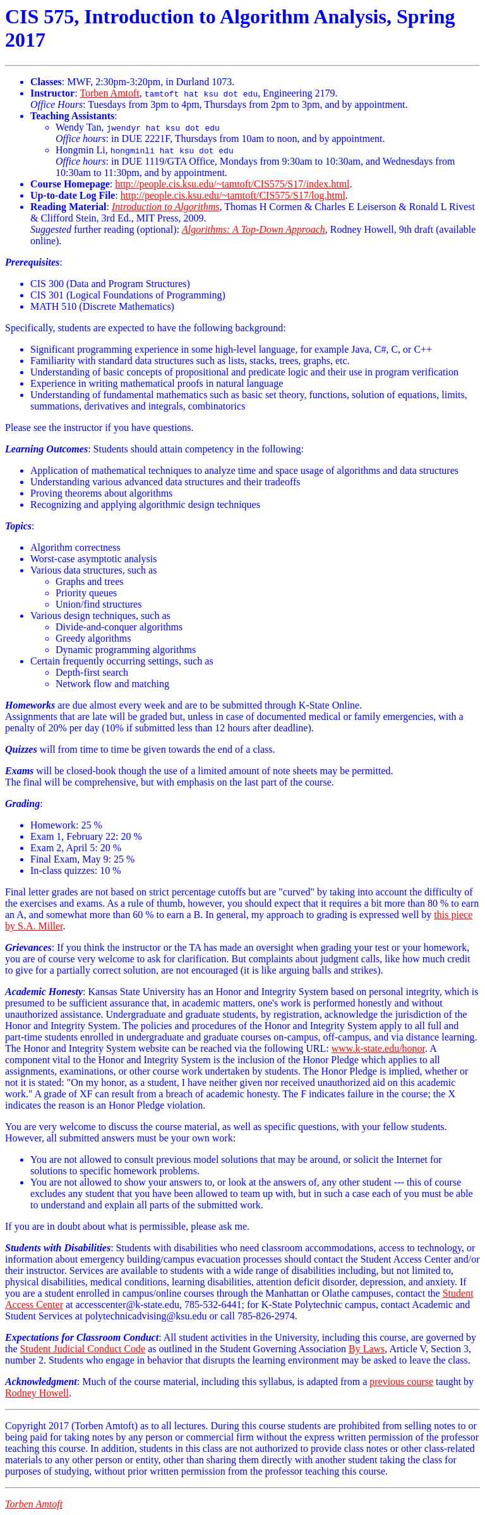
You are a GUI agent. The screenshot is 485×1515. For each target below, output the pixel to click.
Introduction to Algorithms (166, 206)
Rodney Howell (37, 1393)
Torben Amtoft (109, 93)
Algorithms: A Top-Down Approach (253, 229)
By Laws (367, 1348)
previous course (401, 1381)
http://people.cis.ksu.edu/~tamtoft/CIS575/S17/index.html (232, 184)
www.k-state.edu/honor (378, 1048)
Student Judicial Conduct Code (83, 1348)
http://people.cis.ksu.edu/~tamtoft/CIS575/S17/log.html (233, 195)
